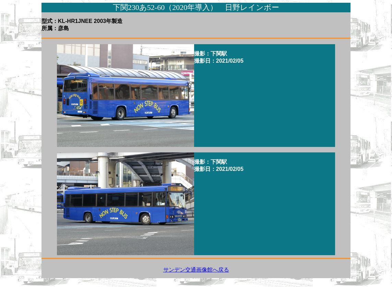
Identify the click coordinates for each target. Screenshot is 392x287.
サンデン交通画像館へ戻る (196, 270)
